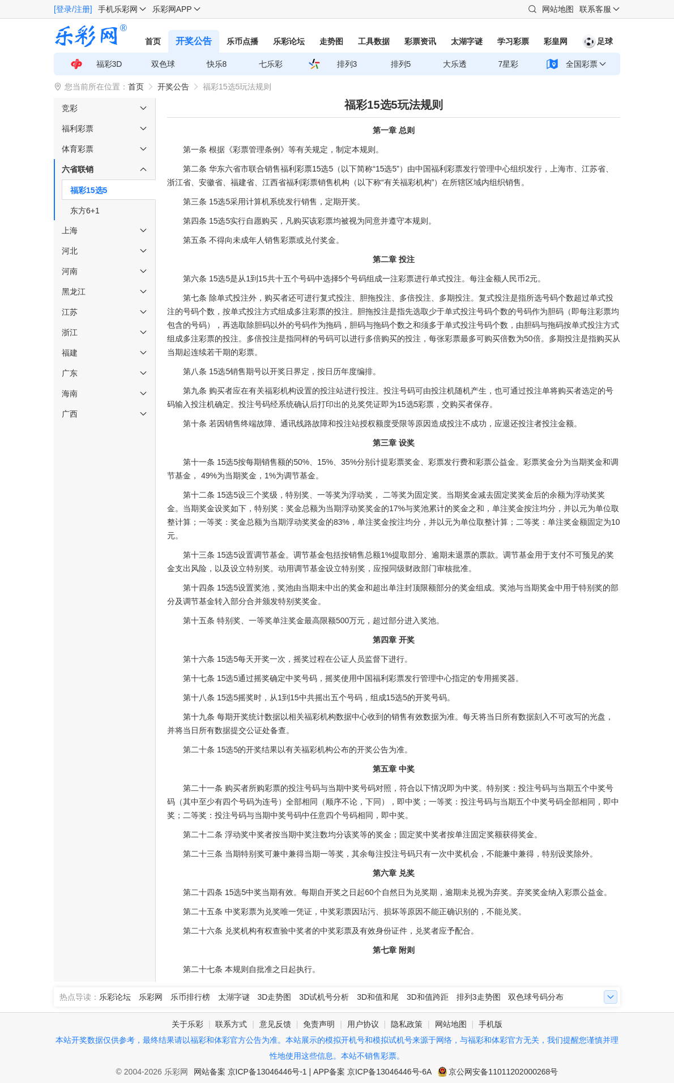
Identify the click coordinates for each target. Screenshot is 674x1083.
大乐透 (455, 64)
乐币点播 (242, 41)
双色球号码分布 (536, 996)
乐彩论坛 (289, 41)
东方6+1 (85, 210)
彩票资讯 (420, 41)
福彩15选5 (88, 190)
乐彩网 (151, 996)
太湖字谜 (467, 41)
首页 (153, 41)
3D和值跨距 (428, 996)
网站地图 (558, 9)
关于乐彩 (187, 1024)
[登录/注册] (73, 9)
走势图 (331, 41)
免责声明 (319, 1024)
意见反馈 (275, 1024)
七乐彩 (271, 64)
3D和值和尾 (378, 996)
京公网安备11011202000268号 (503, 1071)
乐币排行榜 (190, 996)
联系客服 (595, 9)
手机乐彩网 (118, 9)
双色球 (163, 64)
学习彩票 (513, 41)
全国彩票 (582, 64)
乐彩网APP (172, 9)
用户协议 (363, 1024)
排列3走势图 (479, 996)
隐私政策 (407, 1024)
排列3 (347, 64)
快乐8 (217, 64)
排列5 (401, 64)
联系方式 (231, 1024)
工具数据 (374, 41)
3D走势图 (275, 996)
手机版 (490, 1024)
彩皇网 (556, 41)
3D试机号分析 (324, 996)
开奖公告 (194, 41)
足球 (597, 41)
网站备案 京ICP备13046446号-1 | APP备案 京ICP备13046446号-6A (313, 1071)
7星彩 (508, 64)
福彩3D (109, 64)
